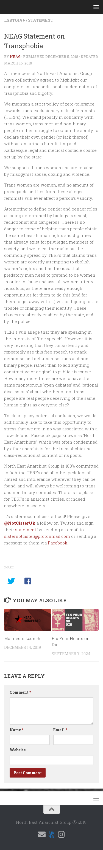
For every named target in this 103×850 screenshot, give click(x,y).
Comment (20, 692)
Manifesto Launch (22, 638)
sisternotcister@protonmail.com (37, 536)
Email (60, 729)
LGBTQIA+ (14, 20)
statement (25, 529)
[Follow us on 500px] (51, 834)
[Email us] (42, 834)
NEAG (15, 56)
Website (18, 749)
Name (16, 729)
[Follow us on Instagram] (61, 834)
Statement (40, 20)
